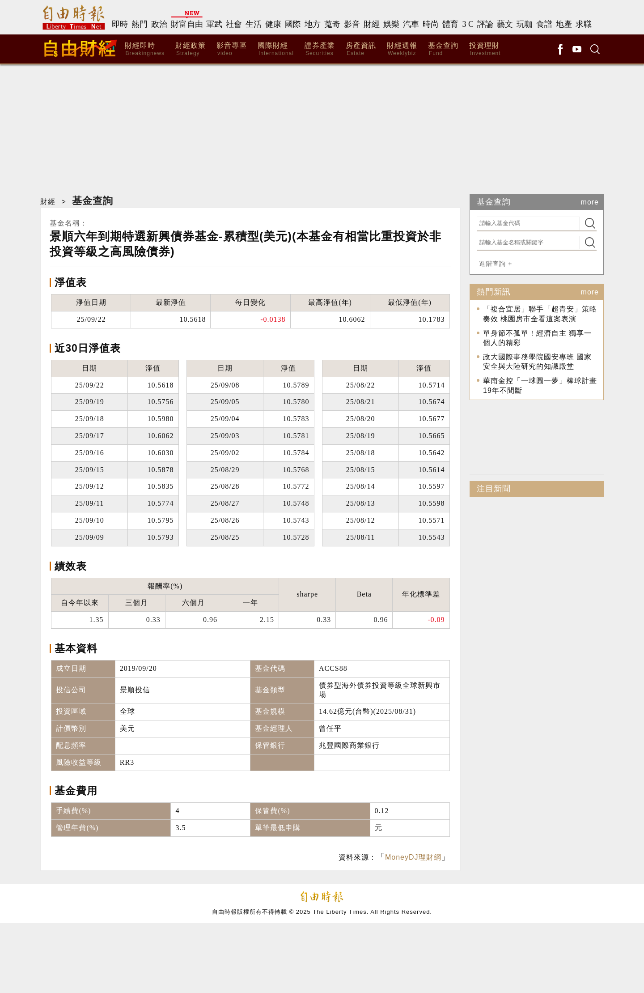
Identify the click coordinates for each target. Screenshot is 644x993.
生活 (254, 24)
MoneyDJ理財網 (413, 857)
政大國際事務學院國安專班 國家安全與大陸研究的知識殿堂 (537, 362)
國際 (293, 24)
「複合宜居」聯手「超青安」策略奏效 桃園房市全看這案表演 (540, 314)
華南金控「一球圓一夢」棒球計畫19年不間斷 (540, 385)
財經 (372, 24)
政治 (159, 24)
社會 (234, 24)
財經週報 (402, 49)
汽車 (411, 24)
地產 (564, 24)
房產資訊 (361, 49)
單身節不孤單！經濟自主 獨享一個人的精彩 (537, 338)
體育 (450, 24)
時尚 (431, 24)
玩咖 (525, 24)
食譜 (544, 24)
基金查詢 (443, 49)
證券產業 (320, 49)
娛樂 (391, 24)
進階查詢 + (495, 263)
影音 (352, 24)
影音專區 (231, 49)
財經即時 (145, 49)
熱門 (139, 24)
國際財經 (276, 49)
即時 (120, 24)
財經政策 (190, 49)
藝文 (505, 24)
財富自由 (187, 24)
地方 (313, 24)
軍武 (214, 24)
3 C (468, 24)
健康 (273, 24)
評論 (485, 24)
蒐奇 (332, 24)
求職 (584, 24)
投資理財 (485, 49)
